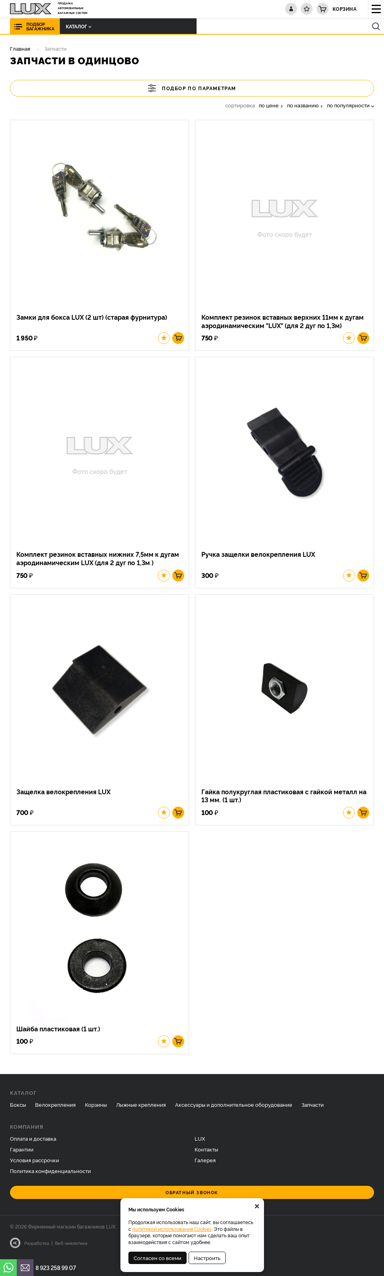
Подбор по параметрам (192, 88)
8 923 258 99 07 (55, 1267)
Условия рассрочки (34, 1163)
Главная (20, 48)
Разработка (36, 1247)
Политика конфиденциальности (50, 1174)
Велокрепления (55, 1108)
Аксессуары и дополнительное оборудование (233, 1108)
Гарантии (21, 1153)
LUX (200, 1142)
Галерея (205, 1163)
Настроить (207, 1257)
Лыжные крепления (141, 1108)
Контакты (206, 1153)
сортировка (240, 105)
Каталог (76, 26)
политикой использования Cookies (172, 1228)
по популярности (348, 105)
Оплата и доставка (33, 1142)
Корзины (96, 1108)
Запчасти (312, 1108)
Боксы (18, 1108)
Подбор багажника (40, 26)
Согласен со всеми (157, 1257)
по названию (303, 105)
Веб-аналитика (71, 1247)
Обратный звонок (192, 1196)
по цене (269, 105)
